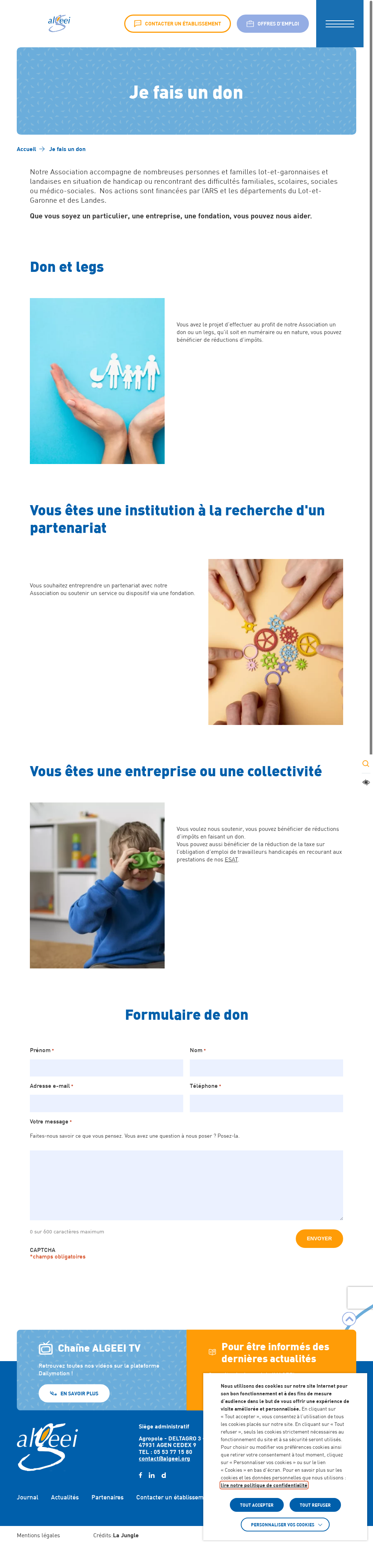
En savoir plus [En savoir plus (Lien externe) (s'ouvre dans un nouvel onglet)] (79, 1393)
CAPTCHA (42, 1249)
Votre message (51, 1121)
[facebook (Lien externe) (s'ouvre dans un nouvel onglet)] (140, 1475)
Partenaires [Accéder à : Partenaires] (107, 1497)
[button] (340, 23)
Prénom (42, 1050)
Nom (198, 1050)
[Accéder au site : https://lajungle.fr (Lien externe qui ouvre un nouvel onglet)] (126, 1536)
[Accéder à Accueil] (26, 149)
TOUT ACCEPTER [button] (257, 1504)
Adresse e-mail (51, 1085)
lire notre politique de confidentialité (264, 1485)
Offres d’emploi (273, 23)
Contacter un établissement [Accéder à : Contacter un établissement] (174, 1497)
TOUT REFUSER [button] (315, 1504)
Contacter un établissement (177, 23)
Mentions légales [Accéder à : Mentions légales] (38, 1535)
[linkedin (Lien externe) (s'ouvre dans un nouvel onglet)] (152, 1475)
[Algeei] (58, 23)
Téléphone (205, 1085)
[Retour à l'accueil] (47, 1447)
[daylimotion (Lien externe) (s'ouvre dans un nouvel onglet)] (163, 1475)
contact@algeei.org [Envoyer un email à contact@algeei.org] (164, 1458)
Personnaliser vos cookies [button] (282, 1524)
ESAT (231, 859)
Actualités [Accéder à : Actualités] (65, 1497)
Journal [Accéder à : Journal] (27, 1497)
